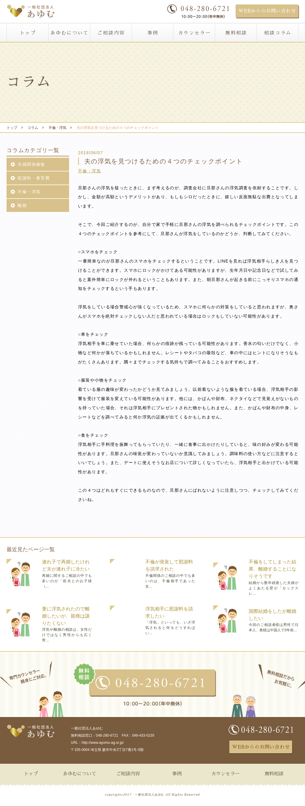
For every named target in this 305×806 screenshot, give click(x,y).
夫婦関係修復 (27, 164)
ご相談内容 (111, 33)
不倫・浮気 (89, 170)
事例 (152, 33)
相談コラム (278, 33)
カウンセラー (194, 33)
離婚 (18, 205)
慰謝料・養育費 (30, 178)
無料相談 (236, 33)
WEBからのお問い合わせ (267, 11)
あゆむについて (69, 33)
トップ (28, 33)
